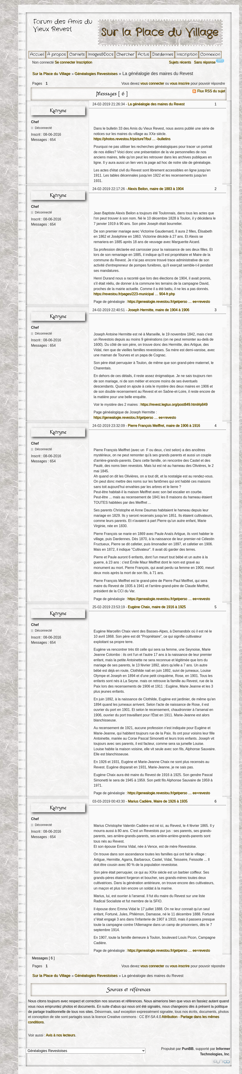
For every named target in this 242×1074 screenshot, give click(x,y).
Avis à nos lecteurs (60, 1035)
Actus (143, 54)
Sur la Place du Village (160, 32)
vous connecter (152, 83)
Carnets (77, 54)
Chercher (125, 54)
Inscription (187, 54)
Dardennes (162, 54)
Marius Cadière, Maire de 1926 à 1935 (158, 801)
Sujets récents (180, 62)
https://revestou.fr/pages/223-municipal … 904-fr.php (134, 294)
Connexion (210, 54)
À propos (56, 54)
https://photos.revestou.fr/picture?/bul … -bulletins (132, 139)
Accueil (37, 54)
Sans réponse (205, 62)
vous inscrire (180, 83)
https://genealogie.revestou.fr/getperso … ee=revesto (169, 302)
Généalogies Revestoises (96, 74)
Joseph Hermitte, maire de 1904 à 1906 (158, 310)
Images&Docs (100, 54)
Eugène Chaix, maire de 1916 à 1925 (157, 607)
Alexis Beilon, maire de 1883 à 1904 (156, 189)
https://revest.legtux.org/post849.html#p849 (174, 404)
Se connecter (65, 62)
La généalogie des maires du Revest (156, 104)
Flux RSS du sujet (211, 91)
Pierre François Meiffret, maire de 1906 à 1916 (164, 426)
